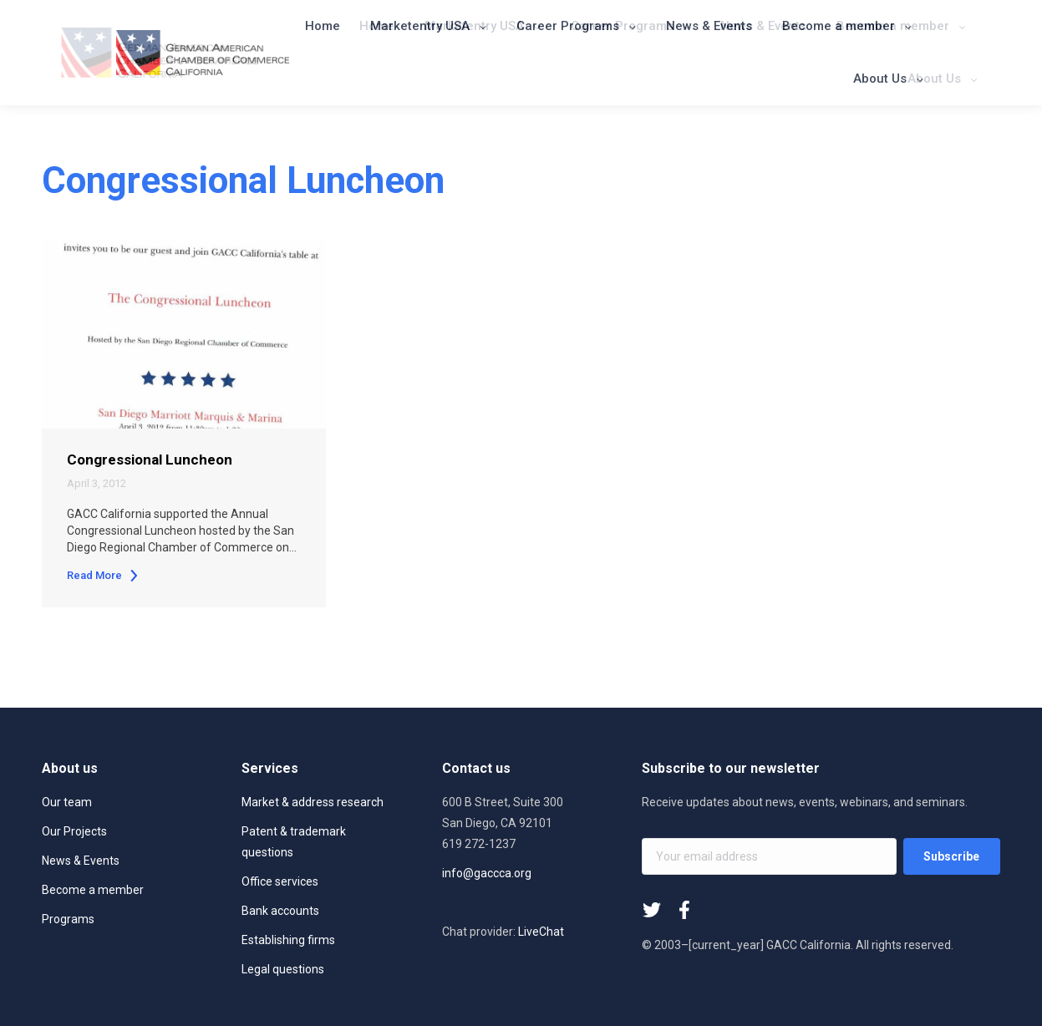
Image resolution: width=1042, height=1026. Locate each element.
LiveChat (541, 931)
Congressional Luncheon (149, 459)
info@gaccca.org (486, 873)
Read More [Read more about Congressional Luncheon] (103, 575)
